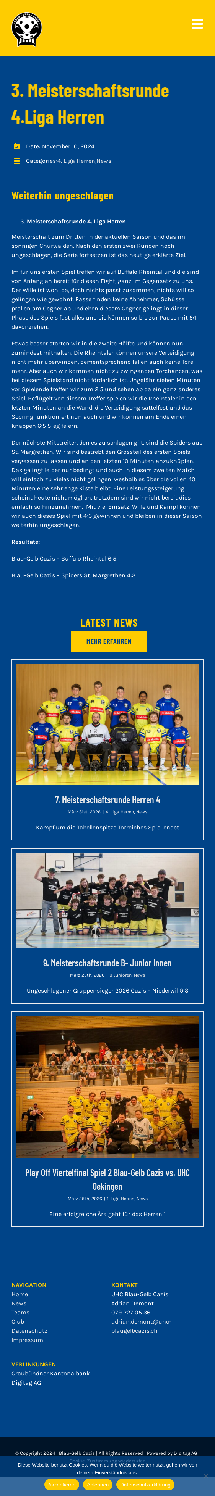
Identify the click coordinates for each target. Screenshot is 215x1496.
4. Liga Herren (76, 160)
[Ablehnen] (205, 1476)
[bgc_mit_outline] (26, 15)
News (103, 160)
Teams (20, 1312)
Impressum (27, 1339)
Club (17, 1321)
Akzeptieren (61, 1485)
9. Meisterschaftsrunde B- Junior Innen (107, 962)
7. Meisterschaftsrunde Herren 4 (107, 799)
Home (19, 1294)
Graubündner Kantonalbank (50, 1373)
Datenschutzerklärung (145, 1485)
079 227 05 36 (130, 1312)
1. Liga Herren (120, 1198)
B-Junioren (120, 975)
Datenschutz (29, 1330)
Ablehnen (98, 1485)
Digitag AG (26, 1382)
